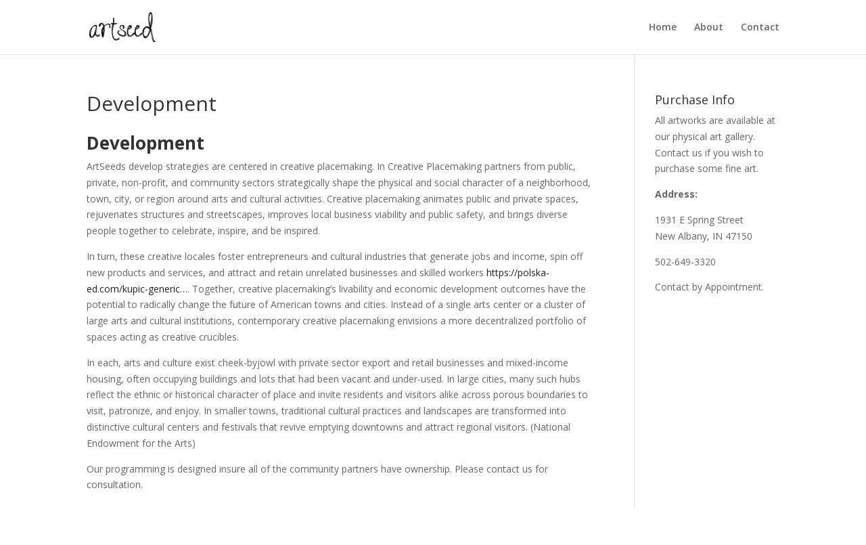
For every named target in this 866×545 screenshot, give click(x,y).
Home (663, 27)
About (708, 27)
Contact (760, 27)
